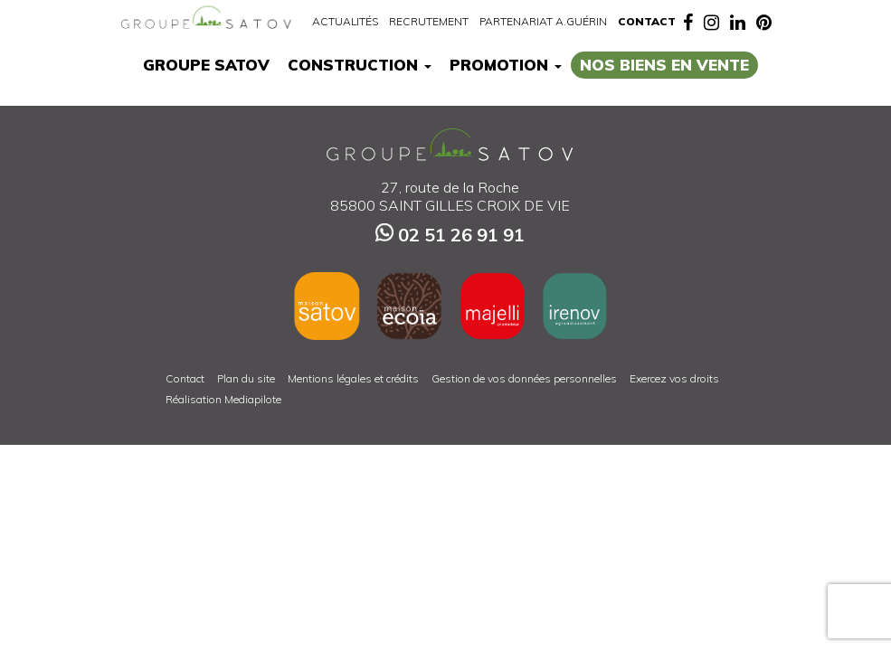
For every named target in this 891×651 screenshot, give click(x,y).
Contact (647, 21)
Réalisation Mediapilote (223, 399)
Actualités (345, 21)
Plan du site (246, 378)
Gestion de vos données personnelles (524, 378)
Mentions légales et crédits (353, 378)
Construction (359, 64)
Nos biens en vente (664, 64)
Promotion (506, 64)
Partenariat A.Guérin (543, 21)
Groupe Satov (206, 64)
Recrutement (429, 21)
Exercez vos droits (674, 378)
